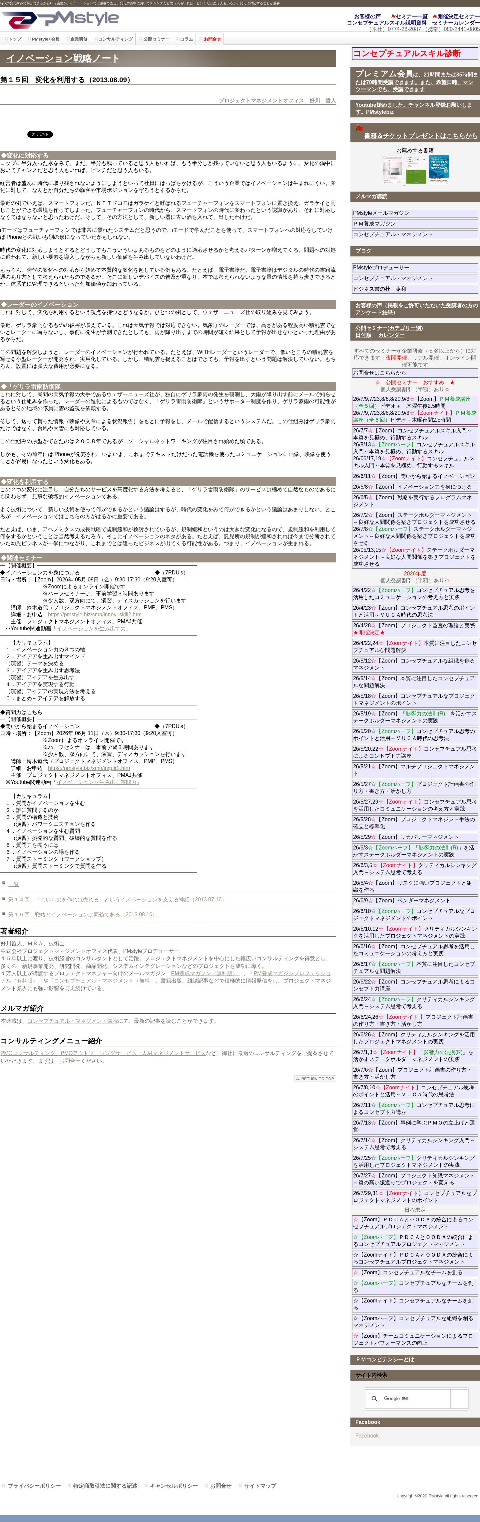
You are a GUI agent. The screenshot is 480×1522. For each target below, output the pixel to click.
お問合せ (70, 1061)
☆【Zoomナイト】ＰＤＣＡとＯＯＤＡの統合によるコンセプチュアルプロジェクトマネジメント (413, 1258)
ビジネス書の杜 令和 (390, 289)
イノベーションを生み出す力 (91, 628)
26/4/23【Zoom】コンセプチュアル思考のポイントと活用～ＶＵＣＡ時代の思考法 (414, 611)
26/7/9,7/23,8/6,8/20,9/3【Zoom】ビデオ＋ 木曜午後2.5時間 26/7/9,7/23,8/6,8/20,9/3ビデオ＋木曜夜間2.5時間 (414, 409)
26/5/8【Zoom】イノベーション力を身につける (412, 487)
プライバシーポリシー (34, 1486)
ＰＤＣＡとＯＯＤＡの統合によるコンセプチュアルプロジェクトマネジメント (413, 1240)
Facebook (367, 1436)
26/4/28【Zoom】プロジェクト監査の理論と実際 (414, 629)
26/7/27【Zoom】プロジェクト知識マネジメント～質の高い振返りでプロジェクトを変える (414, 1179)
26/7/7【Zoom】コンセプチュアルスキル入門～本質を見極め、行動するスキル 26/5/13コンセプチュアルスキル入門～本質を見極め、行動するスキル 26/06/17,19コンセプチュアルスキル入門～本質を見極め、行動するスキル (414, 448)
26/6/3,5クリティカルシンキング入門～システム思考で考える (415, 868)
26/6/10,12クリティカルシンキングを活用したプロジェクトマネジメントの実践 (415, 932)
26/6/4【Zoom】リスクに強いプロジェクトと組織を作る (412, 886)
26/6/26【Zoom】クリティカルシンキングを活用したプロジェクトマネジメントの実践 (414, 1038)
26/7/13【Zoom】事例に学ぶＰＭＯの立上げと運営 (414, 1126)
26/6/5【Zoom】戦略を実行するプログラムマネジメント (412, 501)
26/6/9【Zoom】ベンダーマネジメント (415, 900)
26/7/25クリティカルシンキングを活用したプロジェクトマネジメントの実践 (414, 1161)
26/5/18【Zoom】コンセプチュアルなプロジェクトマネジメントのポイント (414, 699)
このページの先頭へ (315, 1078)
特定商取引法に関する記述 (105, 1486)
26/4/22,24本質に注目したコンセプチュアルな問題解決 (415, 646)
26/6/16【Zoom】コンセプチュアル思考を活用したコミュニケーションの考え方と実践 (414, 950)
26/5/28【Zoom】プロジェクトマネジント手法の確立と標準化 (414, 823)
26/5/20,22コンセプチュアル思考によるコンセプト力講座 (415, 752)
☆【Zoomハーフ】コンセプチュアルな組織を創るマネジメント (413, 1321)
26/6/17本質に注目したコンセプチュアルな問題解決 (414, 967)
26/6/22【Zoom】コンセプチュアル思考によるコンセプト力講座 (414, 985)
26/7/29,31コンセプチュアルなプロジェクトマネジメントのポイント (415, 1196)
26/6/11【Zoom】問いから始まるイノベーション (414, 476)
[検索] (415, 1399)
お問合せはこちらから (379, 373)
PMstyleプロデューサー (405, 267)
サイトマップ (260, 1486)
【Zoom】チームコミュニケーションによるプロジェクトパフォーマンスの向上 (413, 1339)
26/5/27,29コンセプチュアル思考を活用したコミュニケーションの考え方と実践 (415, 805)
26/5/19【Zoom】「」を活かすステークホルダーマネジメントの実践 (415, 717)
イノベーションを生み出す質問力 (97, 782)
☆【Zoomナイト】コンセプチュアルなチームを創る (413, 1304)
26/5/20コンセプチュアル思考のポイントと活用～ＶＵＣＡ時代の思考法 (414, 734)
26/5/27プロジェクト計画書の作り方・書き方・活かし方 (414, 787)
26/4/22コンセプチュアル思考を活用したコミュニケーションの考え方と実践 (414, 593)
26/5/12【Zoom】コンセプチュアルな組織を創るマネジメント (414, 664)
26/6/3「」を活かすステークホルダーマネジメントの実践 (413, 851)
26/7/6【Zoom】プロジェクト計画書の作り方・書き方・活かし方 (412, 1073)
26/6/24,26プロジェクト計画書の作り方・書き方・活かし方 (413, 1020)
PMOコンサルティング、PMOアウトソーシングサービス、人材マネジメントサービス (103, 1053)
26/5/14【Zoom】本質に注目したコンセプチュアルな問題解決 (414, 682)
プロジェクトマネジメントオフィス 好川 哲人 (277, 100)
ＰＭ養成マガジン (411, 224)
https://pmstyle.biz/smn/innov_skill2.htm (95, 614)
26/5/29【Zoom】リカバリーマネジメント (415, 837)
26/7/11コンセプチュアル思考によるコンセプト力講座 (414, 1108)
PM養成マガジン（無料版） (204, 973)
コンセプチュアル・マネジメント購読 (72, 1021)
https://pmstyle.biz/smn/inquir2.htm (89, 768)
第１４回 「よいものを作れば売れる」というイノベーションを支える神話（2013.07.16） (117, 899)
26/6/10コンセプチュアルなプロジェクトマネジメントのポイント (414, 914)
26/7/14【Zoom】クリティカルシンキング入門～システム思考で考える (414, 1144)
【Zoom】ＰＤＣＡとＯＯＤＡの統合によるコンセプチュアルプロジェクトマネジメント (413, 1223)
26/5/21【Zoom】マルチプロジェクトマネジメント (414, 770)
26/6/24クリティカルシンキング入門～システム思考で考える (414, 1002)
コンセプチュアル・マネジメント (415, 234)
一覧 (13, 884)
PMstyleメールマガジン (405, 213)
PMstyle (108, 19)
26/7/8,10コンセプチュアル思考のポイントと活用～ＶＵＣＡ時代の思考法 (413, 1091)
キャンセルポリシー (174, 1486)
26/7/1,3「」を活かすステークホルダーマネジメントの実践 (413, 1055)
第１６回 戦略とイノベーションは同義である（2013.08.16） (83, 914)
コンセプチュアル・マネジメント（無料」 (104, 981)
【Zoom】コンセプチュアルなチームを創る (408, 1272)
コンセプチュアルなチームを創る (413, 1286)
